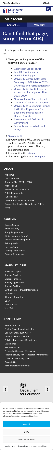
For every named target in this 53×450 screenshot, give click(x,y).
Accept (26, 424)
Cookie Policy (10, 446)
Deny (26, 432)
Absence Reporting (14, 297)
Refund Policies (12, 347)
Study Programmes (14, 232)
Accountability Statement (17, 365)
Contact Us (13, 24)
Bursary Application (14, 282)
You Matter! (10, 308)
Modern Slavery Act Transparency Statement (26, 354)
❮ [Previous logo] (5, 389)
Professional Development (18, 239)
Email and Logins (13, 271)
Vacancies (39, 24)
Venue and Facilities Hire (17, 189)
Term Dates (10, 293)
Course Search (12, 225)
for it (15, 136)
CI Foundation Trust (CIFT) (18, 332)
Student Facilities (13, 286)
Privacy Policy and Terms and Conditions (31, 446)
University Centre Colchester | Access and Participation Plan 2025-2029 (30, 92)
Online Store (11, 304)
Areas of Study (12, 228)
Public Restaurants (14, 193)
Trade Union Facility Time (17, 358)
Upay (7, 300)
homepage (39, 156)
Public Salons (11, 196)
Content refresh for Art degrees (31, 102)
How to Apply (11, 246)
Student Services (13, 275)
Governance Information (17, 336)
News (7, 207)
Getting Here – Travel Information (21, 289)
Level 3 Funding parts (26, 72)
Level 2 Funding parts (26, 75)
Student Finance (13, 278)
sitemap (32, 153)
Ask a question (12, 243)
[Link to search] (48, 9)
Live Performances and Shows (19, 200)
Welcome (9, 174)
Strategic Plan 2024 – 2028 (18, 182)
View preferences (26, 439)
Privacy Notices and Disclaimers (20, 351)
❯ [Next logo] (47, 389)
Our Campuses (12, 178)
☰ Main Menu (11, 19)
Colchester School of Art (27, 68)
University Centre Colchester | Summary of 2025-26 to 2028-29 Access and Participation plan (32, 82)
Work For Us (11, 185)
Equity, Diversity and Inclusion (19, 329)
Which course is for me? (16, 235)
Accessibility (11, 362)
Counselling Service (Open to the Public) (24, 204)
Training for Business (15, 250)
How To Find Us (12, 325)
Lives (11, 3)
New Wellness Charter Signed (30, 99)
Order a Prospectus (14, 254)
